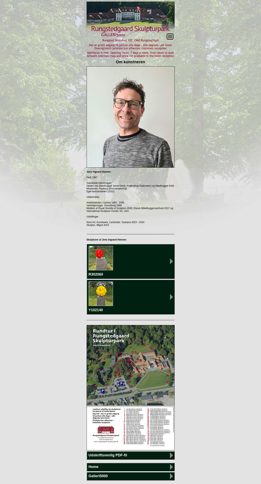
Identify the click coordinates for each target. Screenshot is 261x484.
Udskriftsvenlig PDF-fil (108, 455)
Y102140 (101, 297)
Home (94, 467)
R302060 (101, 261)
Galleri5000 (98, 476)
